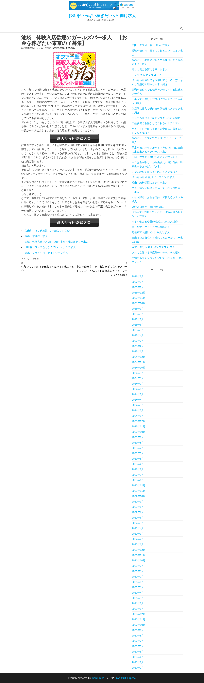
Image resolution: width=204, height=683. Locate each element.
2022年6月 (138, 517)
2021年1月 (138, 608)
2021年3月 (138, 598)
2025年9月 (138, 308)
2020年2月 (138, 667)
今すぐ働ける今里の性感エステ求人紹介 (155, 221)
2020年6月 (138, 646)
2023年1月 (138, 480)
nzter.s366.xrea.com (64, 48)
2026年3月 (138, 276)
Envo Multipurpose (125, 678)
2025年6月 (138, 324)
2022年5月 (138, 523)
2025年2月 (138, 346)
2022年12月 (138, 485)
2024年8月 (138, 378)
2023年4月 (138, 464)
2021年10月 (138, 560)
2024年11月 (138, 362)
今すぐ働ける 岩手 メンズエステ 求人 (153, 247)
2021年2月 (138, 603)
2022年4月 (138, 528)
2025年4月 (138, 335)
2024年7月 (138, 383)
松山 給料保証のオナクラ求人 (149, 182)
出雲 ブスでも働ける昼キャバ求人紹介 (155, 157)
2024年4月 (138, 399)
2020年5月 (138, 651)
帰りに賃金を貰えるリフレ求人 (149, 69)
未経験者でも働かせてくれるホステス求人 (156, 123)
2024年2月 (138, 410)
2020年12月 (138, 614)
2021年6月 (138, 582)
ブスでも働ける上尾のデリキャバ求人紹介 (156, 118)
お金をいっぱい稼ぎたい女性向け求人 (102, 15)
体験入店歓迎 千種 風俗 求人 (148, 206)
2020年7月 (138, 640)
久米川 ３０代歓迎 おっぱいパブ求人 (48, 230)
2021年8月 (138, 571)
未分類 (36, 259)
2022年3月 (138, 533)
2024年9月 (138, 373)
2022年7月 (138, 512)
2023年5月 (138, 458)
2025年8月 (138, 314)
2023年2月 (138, 474)
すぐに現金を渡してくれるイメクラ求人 (155, 171)
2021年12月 (138, 549)
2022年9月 (138, 501)
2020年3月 (138, 662)
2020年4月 (138, 657)
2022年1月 (138, 544)
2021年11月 (138, 555)
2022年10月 (138, 496)
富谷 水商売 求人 (36, 236)
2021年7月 (138, 576)
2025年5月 (138, 330)
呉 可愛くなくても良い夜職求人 (151, 227)
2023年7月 (138, 448)
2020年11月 (138, 619)
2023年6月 (138, 453)
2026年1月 (138, 287)
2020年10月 (138, 624)
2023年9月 (138, 437)
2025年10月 (138, 303)
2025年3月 (138, 340)
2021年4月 (138, 592)
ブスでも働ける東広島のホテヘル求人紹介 (156, 252)
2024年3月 (138, 405)
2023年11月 (138, 426)
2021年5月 (138, 587)
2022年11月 (138, 490)
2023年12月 (138, 421)
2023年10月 (138, 431)
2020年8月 (138, 635)
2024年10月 (138, 367)
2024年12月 (138, 356)
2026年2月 (138, 281)
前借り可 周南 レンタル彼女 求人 (151, 232)
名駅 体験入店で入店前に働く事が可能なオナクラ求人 (56, 241)
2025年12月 (138, 292)
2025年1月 (138, 351)
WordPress (98, 678)
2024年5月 (138, 394)
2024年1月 (138, 415)
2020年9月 (138, 630)
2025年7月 (138, 319)
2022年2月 (138, 539)
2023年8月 (138, 442)
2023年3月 (138, 469)
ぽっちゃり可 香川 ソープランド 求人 (153, 177)
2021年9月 (138, 565)
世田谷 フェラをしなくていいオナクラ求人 (50, 247)
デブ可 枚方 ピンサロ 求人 (147, 74)
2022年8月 (138, 506)
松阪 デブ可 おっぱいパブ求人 (151, 45)
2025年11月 (138, 297)
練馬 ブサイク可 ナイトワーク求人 (46, 252)
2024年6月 (138, 389)
